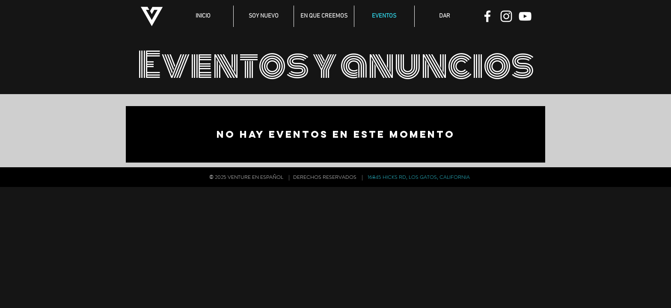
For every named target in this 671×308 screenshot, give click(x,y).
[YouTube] (525, 16)
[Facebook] (487, 16)
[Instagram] (506, 16)
